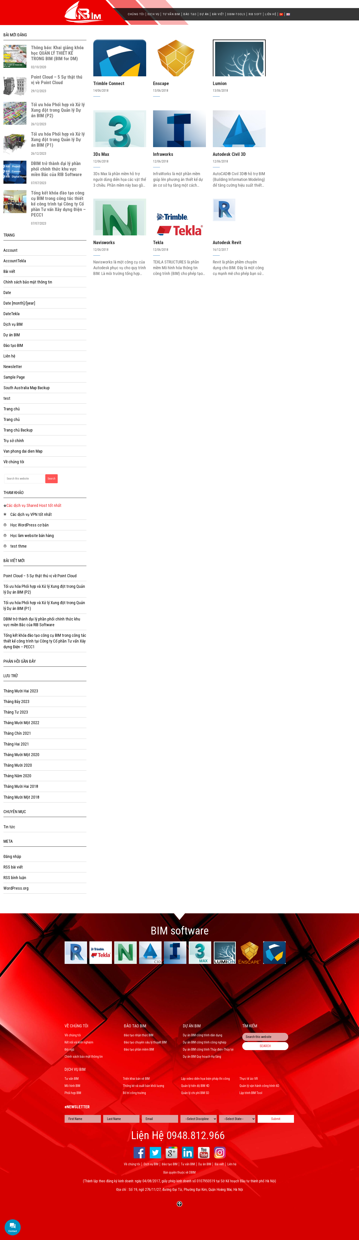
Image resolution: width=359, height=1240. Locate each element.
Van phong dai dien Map (23, 451)
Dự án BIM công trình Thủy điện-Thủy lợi (208, 1049)
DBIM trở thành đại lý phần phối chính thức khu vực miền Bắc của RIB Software (56, 169)
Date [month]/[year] (19, 303)
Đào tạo (190, 14)
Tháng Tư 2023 (15, 713)
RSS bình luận (14, 878)
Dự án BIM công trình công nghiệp (204, 1042)
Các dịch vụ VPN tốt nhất (31, 515)
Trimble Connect (108, 83)
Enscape (161, 83)
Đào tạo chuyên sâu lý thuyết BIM (145, 1042)
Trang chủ (11, 409)
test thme (18, 547)
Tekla (158, 242)
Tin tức (9, 828)
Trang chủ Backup (18, 430)
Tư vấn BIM (171, 14)
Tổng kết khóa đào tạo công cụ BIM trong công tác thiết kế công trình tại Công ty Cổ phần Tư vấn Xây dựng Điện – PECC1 (58, 204)
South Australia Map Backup (26, 388)
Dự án (204, 14)
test (6, 398)
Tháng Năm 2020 (17, 777)
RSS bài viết (13, 868)
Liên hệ (270, 14)
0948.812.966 (195, 1135)
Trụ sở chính (13, 441)
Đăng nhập (12, 857)
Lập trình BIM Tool (250, 1093)
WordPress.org (15, 889)
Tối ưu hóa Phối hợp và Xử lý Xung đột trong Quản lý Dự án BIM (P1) (58, 139)
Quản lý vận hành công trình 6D (259, 1086)
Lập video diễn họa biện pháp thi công (205, 1078)
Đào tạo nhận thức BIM (138, 1035)
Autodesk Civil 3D (229, 154)
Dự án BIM (11, 335)
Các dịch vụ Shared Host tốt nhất (33, 506)
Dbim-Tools (236, 14)
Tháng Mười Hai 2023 (20, 692)
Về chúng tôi (13, 462)
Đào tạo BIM (13, 345)
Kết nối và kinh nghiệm (79, 1042)
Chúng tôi (136, 14)
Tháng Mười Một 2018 (21, 798)
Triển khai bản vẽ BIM (136, 1078)
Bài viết (218, 14)
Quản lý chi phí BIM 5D (195, 1093)
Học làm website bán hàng (32, 536)
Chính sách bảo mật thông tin (27, 282)
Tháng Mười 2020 (17, 766)
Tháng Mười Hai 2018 (20, 787)
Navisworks (104, 242)
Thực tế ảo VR (248, 1078)
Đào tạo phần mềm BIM (139, 1049)
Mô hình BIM (72, 1086)
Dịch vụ (153, 14)
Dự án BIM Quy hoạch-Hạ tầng (202, 1056)
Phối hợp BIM (73, 1093)
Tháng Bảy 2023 (16, 702)
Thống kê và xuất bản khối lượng (143, 1086)
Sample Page (14, 377)
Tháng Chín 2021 (17, 734)
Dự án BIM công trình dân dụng (202, 1035)
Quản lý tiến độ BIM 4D (195, 1086)
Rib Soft (255, 14)
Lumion (220, 83)
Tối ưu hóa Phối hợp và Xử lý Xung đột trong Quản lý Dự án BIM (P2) (58, 110)
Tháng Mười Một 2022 (21, 724)
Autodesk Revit (227, 242)
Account (10, 250)
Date (7, 292)
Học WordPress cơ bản (29, 525)
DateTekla (11, 313)
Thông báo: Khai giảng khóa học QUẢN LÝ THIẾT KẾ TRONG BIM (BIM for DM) (57, 53)
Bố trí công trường (134, 1093)
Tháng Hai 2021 (16, 745)
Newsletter (12, 367)
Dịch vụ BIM (13, 324)
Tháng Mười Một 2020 (21, 755)
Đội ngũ (69, 1049)
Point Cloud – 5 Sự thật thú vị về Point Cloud (56, 79)
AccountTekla (14, 260)
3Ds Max (101, 154)
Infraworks (163, 154)
